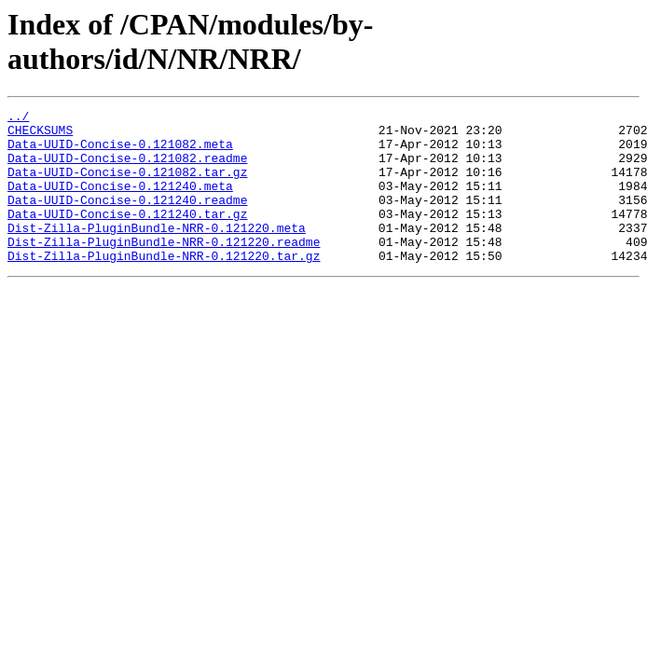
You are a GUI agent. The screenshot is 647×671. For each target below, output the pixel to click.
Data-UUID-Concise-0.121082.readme (127, 168)
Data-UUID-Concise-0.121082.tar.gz (127, 185)
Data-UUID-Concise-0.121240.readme (127, 219)
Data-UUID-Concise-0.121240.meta (120, 202)
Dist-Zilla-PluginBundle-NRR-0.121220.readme (163, 269)
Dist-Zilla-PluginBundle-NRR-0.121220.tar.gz (163, 286)
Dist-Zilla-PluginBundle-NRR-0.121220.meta (156, 252)
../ (18, 118)
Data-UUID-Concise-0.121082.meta (120, 152)
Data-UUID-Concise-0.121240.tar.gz (127, 235)
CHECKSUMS (40, 135)
